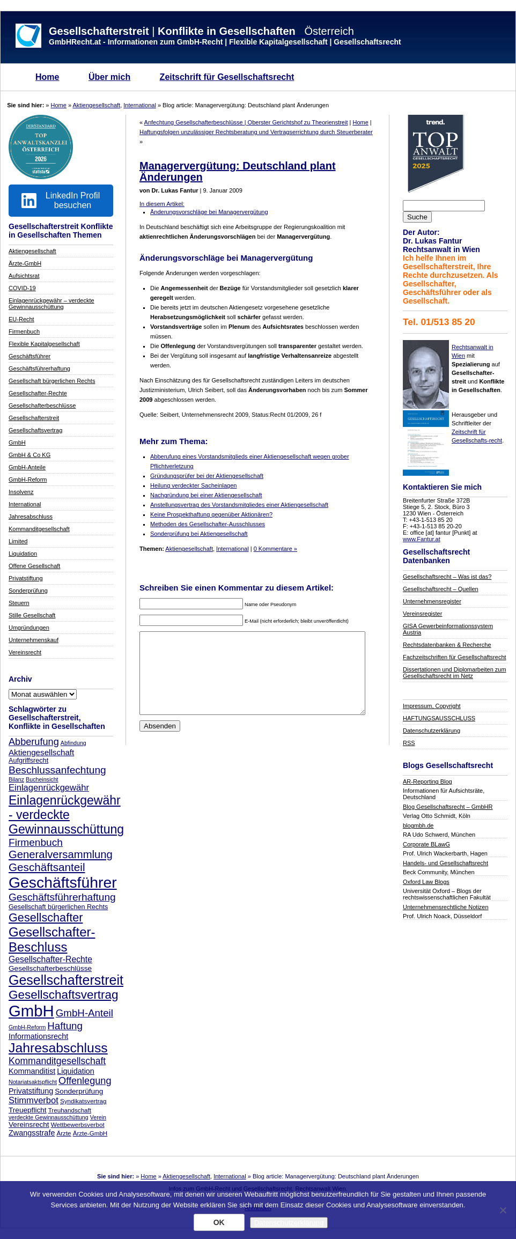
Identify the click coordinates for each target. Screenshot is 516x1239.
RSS (409, 743)
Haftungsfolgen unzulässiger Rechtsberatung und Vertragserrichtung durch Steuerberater (256, 132)
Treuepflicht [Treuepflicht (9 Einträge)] (28, 1110)
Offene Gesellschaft (34, 566)
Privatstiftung (26, 578)
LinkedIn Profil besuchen (60, 200)
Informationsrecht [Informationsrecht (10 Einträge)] (38, 1036)
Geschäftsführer (29, 356)
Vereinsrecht (25, 652)
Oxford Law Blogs (426, 882)
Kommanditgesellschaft (39, 529)
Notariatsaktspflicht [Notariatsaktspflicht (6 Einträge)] (33, 1082)
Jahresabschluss (31, 516)
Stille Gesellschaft (32, 615)
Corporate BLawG (426, 844)
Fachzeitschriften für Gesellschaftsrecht (454, 657)
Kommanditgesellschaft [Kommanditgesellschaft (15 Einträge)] (57, 1061)
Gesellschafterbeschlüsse (42, 405)
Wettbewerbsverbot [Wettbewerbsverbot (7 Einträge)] (78, 1124)
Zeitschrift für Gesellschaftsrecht (227, 77)
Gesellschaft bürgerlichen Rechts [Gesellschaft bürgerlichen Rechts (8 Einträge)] (58, 907)
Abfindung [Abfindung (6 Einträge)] (73, 743)
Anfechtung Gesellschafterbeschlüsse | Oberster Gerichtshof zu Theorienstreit (246, 122)
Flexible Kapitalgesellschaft (44, 344)
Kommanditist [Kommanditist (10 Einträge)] (32, 1071)
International (139, 105)
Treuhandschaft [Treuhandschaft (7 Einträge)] (69, 1110)
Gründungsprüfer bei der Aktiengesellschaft (206, 476)
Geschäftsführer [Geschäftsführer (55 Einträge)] (63, 882)
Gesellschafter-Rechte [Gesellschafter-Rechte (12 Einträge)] (50, 959)
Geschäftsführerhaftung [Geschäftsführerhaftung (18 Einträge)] (62, 897)
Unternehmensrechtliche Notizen (446, 907)
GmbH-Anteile (27, 467)
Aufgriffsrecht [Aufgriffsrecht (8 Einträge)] (28, 760)
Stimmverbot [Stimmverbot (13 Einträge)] (33, 1100)
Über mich (109, 77)
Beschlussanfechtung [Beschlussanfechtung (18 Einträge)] (57, 770)
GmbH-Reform (28, 479)
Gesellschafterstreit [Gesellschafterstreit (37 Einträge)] (66, 979)
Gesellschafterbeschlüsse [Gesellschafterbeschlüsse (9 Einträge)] (50, 968)
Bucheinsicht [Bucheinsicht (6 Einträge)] (42, 779)
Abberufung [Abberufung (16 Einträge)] (34, 741)
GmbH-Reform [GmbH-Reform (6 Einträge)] (27, 1027)
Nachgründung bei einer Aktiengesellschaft (206, 495)
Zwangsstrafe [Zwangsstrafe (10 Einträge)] (32, 1133)
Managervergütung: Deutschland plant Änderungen (237, 171)
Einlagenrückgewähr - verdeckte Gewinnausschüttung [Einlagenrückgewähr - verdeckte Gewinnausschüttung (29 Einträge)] (66, 814)
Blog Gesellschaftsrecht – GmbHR (448, 806)
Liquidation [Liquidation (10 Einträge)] (75, 1071)
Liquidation (23, 553)
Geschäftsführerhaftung (39, 368)
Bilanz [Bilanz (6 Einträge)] (16, 779)
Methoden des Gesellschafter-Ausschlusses (207, 524)
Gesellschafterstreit (34, 418)
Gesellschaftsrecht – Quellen (440, 589)
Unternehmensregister (432, 601)
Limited (18, 541)
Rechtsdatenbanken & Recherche (447, 644)
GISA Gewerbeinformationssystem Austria (448, 629)
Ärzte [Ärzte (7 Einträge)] (63, 1133)
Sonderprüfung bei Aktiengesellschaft (199, 533)
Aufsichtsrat (24, 275)
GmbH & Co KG (29, 455)
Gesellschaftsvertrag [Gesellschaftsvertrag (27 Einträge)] (64, 994)
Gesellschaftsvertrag (35, 430)
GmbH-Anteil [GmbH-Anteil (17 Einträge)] (84, 1013)
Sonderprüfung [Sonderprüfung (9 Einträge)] (79, 1091)
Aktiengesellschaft (97, 105)
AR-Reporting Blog (427, 781)
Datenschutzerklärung (431, 730)
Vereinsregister (422, 613)
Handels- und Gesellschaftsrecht (445, 863)
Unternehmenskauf (33, 640)
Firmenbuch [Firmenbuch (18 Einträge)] (36, 842)
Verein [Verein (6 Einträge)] (98, 1117)
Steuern (19, 603)
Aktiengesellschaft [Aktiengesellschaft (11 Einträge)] (41, 752)
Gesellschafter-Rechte (38, 393)
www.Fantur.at (421, 539)
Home (47, 77)
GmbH (17, 442)
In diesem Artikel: (162, 204)
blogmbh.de (418, 825)
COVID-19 (22, 288)
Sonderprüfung (28, 590)
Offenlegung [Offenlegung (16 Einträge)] (84, 1080)
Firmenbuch (24, 331)
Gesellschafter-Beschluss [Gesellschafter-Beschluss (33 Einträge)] (52, 939)
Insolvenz (21, 492)
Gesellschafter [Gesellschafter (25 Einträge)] (46, 917)
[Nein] (502, 1210)
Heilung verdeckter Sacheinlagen (193, 485)
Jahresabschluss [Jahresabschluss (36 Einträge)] (58, 1048)
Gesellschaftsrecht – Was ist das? (447, 576)
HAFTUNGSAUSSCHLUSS (439, 718)
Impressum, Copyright (432, 706)
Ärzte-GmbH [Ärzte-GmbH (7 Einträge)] (90, 1133)
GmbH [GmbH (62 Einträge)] (31, 1011)
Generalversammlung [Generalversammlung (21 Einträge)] (61, 854)
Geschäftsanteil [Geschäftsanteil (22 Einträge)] (47, 867)
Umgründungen (29, 627)
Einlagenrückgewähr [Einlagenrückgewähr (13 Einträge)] (49, 788)
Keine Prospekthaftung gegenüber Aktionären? (211, 514)
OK (219, 1222)
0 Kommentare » (275, 548)
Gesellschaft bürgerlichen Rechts (52, 381)
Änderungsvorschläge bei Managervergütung (209, 212)
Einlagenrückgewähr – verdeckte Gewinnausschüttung (51, 303)
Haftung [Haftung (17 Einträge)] (65, 1025)
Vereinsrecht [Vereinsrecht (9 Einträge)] (29, 1124)
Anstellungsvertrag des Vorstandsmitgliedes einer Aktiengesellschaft (239, 505)
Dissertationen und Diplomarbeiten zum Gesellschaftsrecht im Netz (454, 672)
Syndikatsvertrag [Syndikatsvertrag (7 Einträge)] (83, 1100)
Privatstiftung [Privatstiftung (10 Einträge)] (31, 1091)
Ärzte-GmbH (25, 263)
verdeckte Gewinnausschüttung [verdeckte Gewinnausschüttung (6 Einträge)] (49, 1117)
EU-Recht (21, 319)
